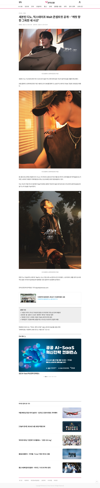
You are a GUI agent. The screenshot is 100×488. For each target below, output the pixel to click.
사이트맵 (50, 480)
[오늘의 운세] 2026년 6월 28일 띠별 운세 (32, 426)
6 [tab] (52, 376)
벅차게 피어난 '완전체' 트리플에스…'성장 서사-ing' (35, 440)
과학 (65, 6)
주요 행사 (22, 336)
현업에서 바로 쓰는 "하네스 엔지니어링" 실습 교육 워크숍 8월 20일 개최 (39, 327)
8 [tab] (55, 376)
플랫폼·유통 (57, 6)
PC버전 (56, 480)
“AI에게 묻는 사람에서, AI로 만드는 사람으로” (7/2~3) (34, 330)
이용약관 (26, 480)
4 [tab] (49, 376)
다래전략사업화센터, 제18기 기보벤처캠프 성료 (51, 297)
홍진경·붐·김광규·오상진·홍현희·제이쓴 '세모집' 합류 (37, 315)
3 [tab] (47, 376)
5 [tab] (50, 376)
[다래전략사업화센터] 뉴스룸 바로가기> (48, 299)
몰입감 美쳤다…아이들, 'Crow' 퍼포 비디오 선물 (34, 454)
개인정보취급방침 (35, 480)
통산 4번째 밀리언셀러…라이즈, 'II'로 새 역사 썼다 (35, 468)
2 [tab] (45, 376)
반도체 (27, 6)
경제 (50, 6)
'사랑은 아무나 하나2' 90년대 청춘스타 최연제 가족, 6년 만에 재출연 (41, 313)
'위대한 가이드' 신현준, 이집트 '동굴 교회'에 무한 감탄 (36, 317)
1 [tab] (44, 376)
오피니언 (80, 6)
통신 (45, 6)
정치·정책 (72, 6)
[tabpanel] (50, 357)
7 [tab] (54, 376)
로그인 (20, 480)
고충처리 (43, 480)
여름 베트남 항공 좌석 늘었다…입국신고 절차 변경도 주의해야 (38, 413)
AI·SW (20, 6)
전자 (32, 6)
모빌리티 (39, 6)
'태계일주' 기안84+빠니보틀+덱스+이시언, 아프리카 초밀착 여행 (39, 319)
